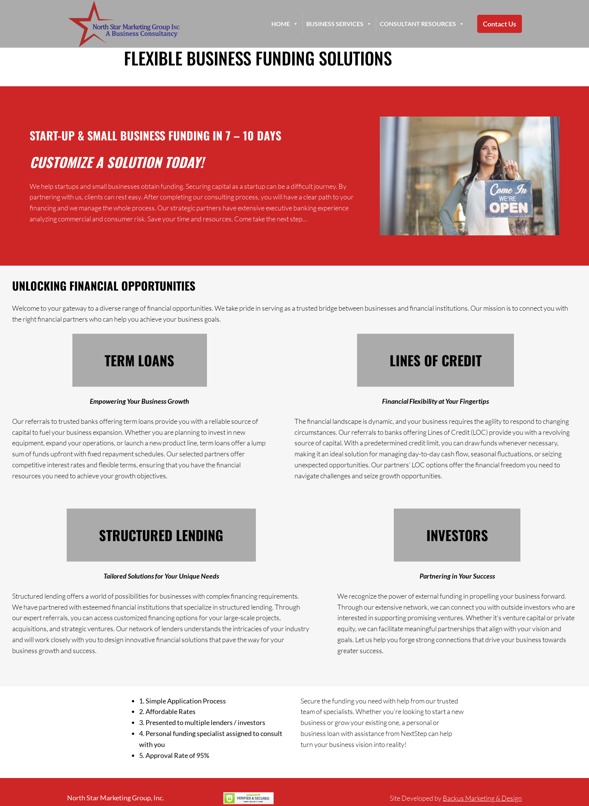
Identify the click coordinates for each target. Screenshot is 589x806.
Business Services (339, 23)
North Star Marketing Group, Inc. (115, 798)
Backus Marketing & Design (482, 798)
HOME (284, 23)
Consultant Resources (422, 23)
